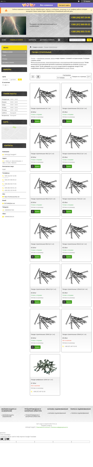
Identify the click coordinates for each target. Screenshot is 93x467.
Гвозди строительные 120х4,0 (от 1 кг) (74, 289)
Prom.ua (54, 424)
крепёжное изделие (43, 58)
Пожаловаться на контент (43, 427)
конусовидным (65, 62)
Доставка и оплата (47, 40)
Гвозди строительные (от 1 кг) (41, 108)
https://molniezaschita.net (11, 197)
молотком (54, 66)
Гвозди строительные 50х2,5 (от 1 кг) (74, 153)
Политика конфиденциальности (59, 427)
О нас (4, 40)
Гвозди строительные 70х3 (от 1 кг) (74, 199)
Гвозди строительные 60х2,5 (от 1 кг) (43, 199)
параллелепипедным (53, 62)
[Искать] (89, 39)
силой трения (69, 68)
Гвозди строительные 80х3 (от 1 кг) (42, 244)
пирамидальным (78, 62)
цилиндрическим (39, 62)
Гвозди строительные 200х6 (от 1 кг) (74, 334)
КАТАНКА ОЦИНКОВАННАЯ (57, 413)
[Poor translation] (7, 439)
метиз (53, 58)
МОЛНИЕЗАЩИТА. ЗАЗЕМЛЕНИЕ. (8, 415)
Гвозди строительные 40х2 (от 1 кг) (42, 153)
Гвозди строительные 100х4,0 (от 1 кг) (43, 289)
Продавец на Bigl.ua (46, 425)
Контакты (32, 40)
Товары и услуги (16, 40)
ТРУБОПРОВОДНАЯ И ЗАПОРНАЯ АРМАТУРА (32, 415)
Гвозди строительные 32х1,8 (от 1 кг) (74, 108)
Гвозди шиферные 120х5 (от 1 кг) (42, 379)
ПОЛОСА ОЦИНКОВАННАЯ (80, 413)
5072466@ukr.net (9, 203)
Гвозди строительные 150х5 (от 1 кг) (43, 334)
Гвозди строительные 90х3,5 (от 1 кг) (74, 244)
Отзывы (4, 59)
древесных (82, 64)
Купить (37, 121)
